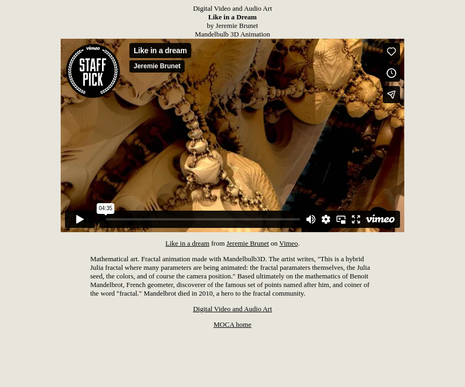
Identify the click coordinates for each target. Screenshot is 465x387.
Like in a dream (187, 243)
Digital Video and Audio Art (232, 309)
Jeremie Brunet (248, 243)
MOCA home (232, 324)
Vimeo (288, 243)
